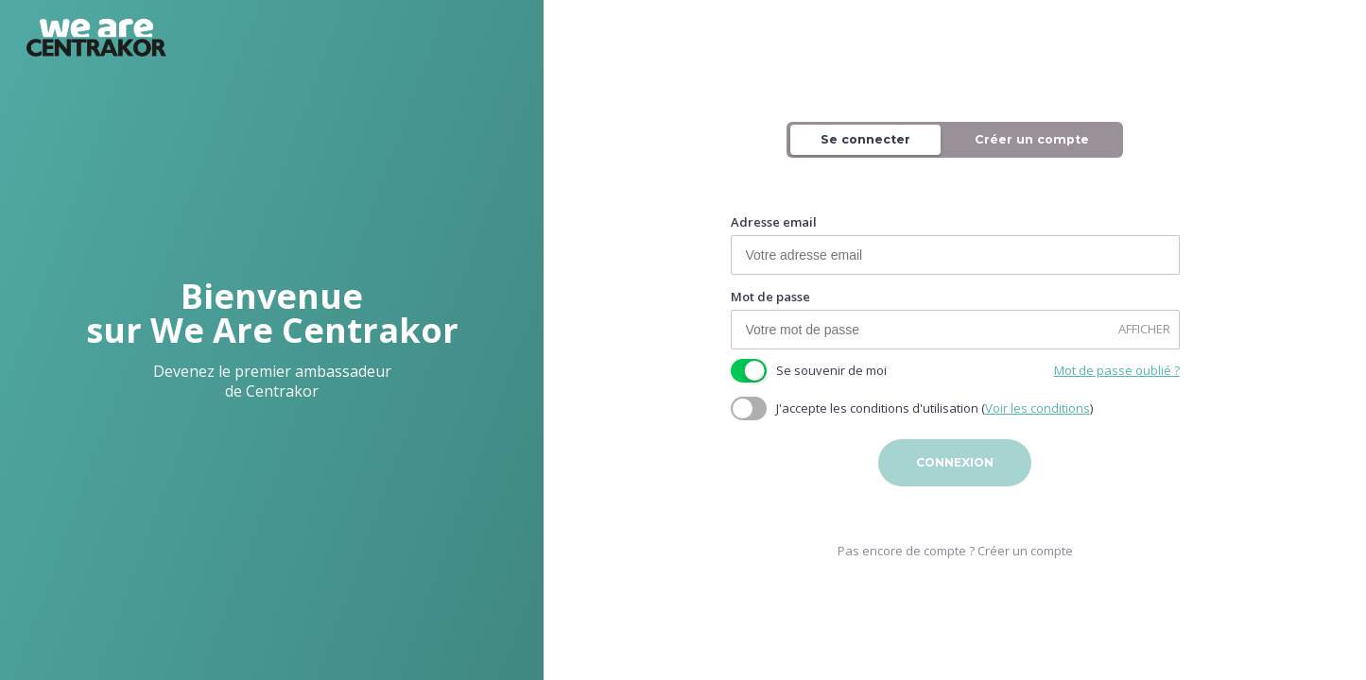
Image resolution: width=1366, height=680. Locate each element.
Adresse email (774, 223)
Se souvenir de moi (831, 372)
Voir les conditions (1037, 408)
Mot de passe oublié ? (1117, 372)
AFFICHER (1144, 330)
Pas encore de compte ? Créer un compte (955, 551)
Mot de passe (770, 298)
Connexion (955, 463)
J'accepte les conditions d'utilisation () (934, 409)
